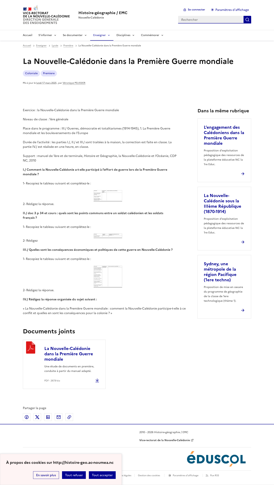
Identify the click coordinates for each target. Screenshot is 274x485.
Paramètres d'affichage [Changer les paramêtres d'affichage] (232, 9)
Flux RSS (214, 475)
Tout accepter (102, 475)
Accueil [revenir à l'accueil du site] (27, 45)
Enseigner (99, 35)
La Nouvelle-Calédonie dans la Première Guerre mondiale (68, 353)
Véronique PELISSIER (74, 83)
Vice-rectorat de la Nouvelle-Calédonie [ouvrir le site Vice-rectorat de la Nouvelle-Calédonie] (164, 440)
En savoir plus (46, 475)
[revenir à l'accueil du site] (102, 12)
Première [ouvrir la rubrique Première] (68, 45)
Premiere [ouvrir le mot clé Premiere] (49, 73)
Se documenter (73, 35)
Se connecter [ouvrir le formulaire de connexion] (196, 10)
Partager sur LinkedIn (48, 417)
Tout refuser (74, 475)
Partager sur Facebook (26, 417)
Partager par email (58, 417)
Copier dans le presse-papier (69, 417)
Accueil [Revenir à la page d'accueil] (27, 35)
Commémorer (150, 35)
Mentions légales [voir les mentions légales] (122, 475)
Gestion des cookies (149, 475)
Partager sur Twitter (37, 417)
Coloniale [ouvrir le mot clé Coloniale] (31, 73)
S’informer (45, 35)
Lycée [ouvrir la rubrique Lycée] (55, 45)
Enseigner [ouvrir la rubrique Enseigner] (41, 45)
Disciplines (123, 35)
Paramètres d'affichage (185, 475)
